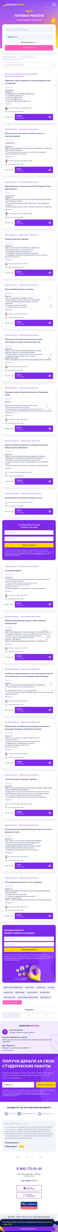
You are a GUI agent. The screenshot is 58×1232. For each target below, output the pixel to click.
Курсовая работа (11, 129)
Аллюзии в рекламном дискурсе (16, 239)
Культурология (9, 997)
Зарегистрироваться (29, 950)
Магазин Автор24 (9, 57)
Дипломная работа (12, 441)
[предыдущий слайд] (17, 1157)
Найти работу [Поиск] (29, 48)
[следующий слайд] (40, 1157)
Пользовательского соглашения (14, 554)
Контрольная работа (12, 494)
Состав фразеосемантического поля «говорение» (23, 882)
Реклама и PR (45, 997)
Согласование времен (13, 571)
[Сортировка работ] (29, 65)
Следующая (29, 1010)
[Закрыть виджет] (56, 1219)
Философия (19, 992)
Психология (29, 987)
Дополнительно (27, 42)
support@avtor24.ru (29, 1181)
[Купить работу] (34, 117)
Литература (44, 992)
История (51, 987)
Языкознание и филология (12, 59)
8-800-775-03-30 (29, 1169)
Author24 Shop (27, 1217)
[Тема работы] (29, 532)
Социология (8, 992)
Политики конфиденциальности (36, 554)
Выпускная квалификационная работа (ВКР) (21, 74)
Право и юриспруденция (13, 987)
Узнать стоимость (29, 545)
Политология (32, 992)
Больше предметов (11, 1002)
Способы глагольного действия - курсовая (21, 779)
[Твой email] (29, 539)
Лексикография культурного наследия (19, 289)
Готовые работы (26, 57)
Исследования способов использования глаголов (23, 498)
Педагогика (41, 987)
